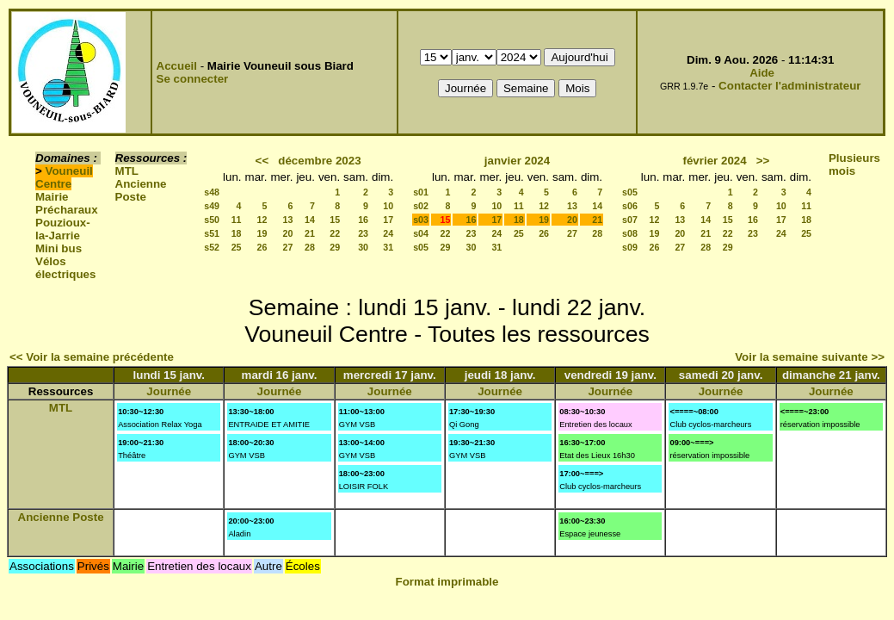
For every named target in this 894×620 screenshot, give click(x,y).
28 (310, 247)
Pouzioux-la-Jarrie (62, 229)
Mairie (52, 196)
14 (310, 219)
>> (763, 160)
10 (388, 206)
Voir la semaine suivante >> (810, 356)
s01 (421, 192)
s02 (421, 206)
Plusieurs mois (854, 164)
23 (363, 233)
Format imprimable (447, 581)
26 (262, 247)
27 (288, 247)
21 (310, 233)
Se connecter (193, 78)
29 (335, 247)
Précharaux (66, 209)
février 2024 (715, 160)
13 (288, 219)
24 (388, 233)
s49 (211, 206)
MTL (127, 170)
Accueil (177, 65)
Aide (761, 72)
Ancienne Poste (141, 190)
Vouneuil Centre (64, 177)
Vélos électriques (65, 268)
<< (262, 160)
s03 (421, 219)
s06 (630, 206)
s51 (211, 233)
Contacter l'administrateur (789, 85)
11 (236, 219)
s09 (630, 247)
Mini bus (58, 248)
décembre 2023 (319, 160)
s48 (211, 192)
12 (262, 219)
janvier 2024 (517, 160)
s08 (630, 233)
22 (335, 233)
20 (288, 233)
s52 (211, 247)
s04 (421, 233)
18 (236, 233)
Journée (168, 391)
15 (335, 219)
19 (262, 233)
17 (388, 219)
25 (236, 247)
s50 (211, 219)
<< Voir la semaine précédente (91, 356)
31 (388, 247)
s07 (630, 219)
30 (363, 247)
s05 (421, 247)
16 (363, 219)
